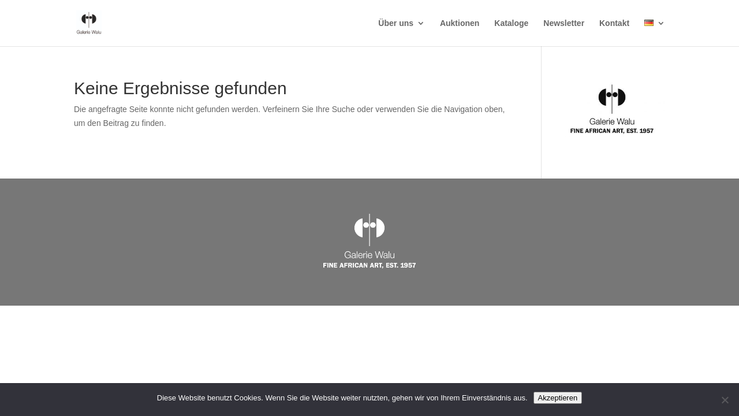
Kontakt (614, 23)
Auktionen (459, 23)
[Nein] (724, 400)
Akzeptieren (558, 397)
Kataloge (511, 23)
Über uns (395, 23)
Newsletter (563, 23)
